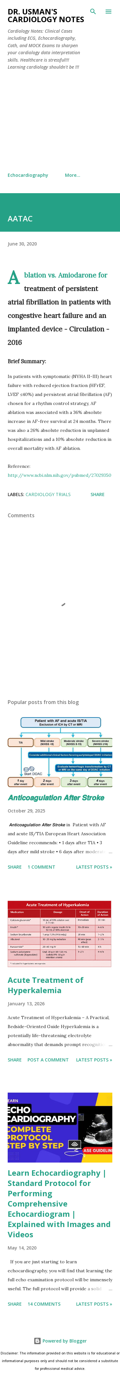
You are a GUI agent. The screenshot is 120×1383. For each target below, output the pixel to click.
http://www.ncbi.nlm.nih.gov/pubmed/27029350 (59, 475)
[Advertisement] (60, 121)
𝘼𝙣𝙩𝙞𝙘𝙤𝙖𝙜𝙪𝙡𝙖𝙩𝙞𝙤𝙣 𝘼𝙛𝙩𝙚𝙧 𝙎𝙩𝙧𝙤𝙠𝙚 (56, 797)
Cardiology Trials (48, 494)
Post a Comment (48, 1060)
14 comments (44, 1304)
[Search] (93, 11)
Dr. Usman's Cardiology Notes (46, 15)
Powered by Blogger (60, 1341)
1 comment (41, 867)
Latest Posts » (94, 867)
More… (72, 175)
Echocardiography (28, 175)
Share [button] (98, 494)
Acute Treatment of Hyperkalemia (46, 985)
